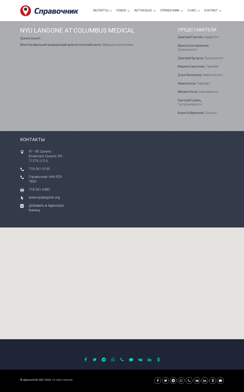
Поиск (123, 11)
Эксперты (102, 11)
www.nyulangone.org (44, 197)
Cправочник (171, 11)
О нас (194, 11)
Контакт (213, 11)
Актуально (145, 11)
